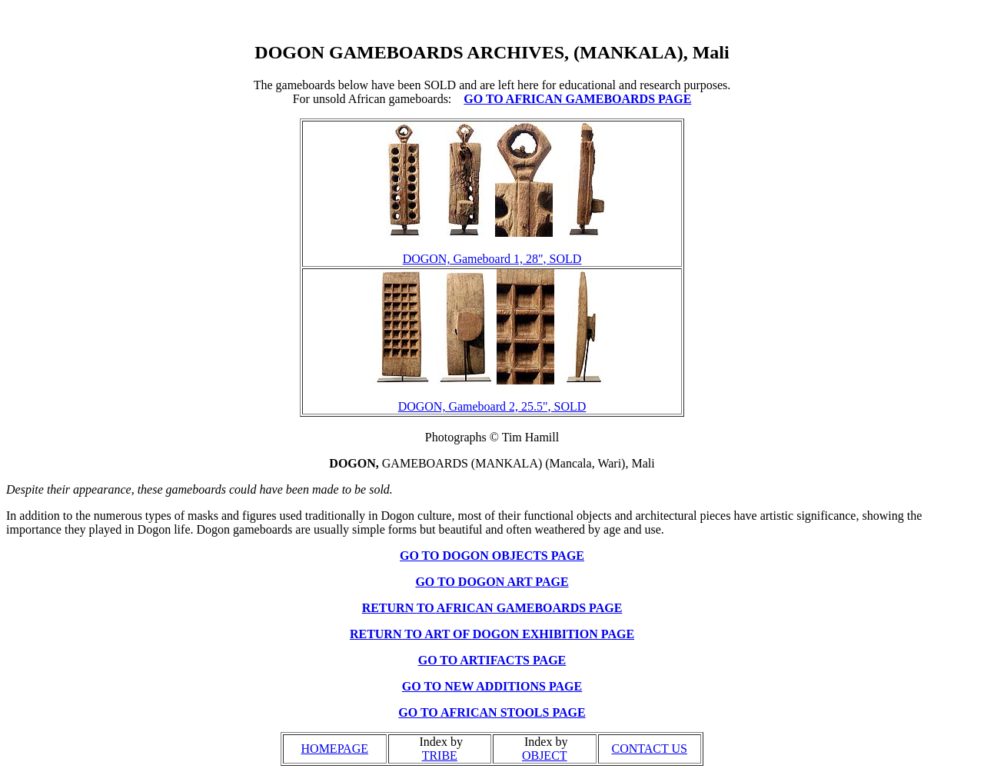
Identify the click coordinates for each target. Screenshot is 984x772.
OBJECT (544, 755)
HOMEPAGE (334, 748)
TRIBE (439, 755)
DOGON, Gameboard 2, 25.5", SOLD (492, 406)
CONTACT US (649, 748)
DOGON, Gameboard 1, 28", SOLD (492, 258)
